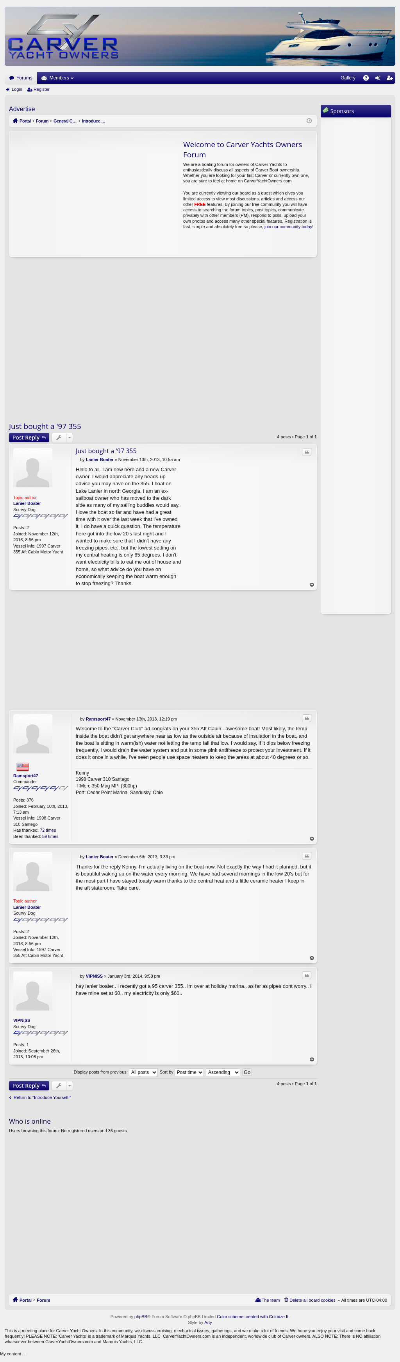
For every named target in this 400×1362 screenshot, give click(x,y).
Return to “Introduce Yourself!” (42, 1097)
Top (312, 584)
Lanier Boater (27, 503)
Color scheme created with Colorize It (252, 1316)
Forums (24, 78)
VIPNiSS (21, 1020)
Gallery (348, 78)
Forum (43, 1300)
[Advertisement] (82, 194)
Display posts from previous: (116, 1072)
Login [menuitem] (379, 79)
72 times (48, 830)
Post (25, 437)
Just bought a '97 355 (45, 426)
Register (42, 89)
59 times (50, 836)
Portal (26, 121)
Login (17, 89)
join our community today (288, 226)
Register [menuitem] (391, 79)
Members (59, 78)
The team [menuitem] (271, 1300)
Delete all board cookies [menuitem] (312, 1300)
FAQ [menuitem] (368, 79)
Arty (208, 1323)
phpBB (140, 1316)
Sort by (182, 1072)
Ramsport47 (25, 775)
